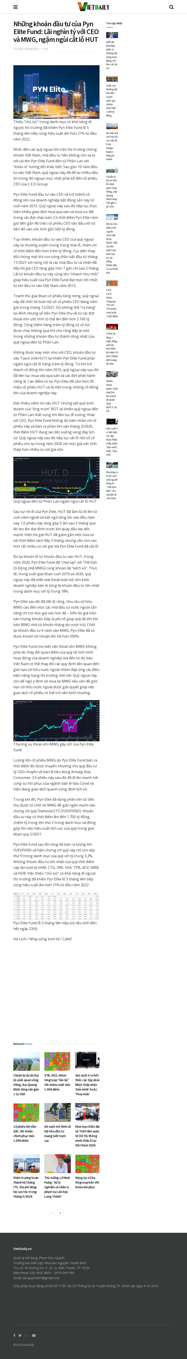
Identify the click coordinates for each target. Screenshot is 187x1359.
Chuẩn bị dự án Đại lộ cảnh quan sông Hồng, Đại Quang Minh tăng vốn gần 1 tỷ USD (26, 1084)
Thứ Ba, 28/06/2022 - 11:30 (30, 49)
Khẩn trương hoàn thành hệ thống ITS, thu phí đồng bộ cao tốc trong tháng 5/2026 (26, 1187)
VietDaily (28, 1345)
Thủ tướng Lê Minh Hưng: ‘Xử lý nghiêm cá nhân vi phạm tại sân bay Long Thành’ (57, 1187)
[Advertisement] (56, 989)
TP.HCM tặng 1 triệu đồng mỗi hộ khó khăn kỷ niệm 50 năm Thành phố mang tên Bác (112, 348)
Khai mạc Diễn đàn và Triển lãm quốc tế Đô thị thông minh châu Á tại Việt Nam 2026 (88, 1135)
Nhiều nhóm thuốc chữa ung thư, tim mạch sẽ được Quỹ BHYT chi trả (112, 396)
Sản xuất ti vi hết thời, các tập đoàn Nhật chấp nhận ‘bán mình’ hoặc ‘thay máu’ (87, 1084)
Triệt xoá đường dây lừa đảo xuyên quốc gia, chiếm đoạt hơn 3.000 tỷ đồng (112, 100)
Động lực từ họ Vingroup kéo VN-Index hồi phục (87, 1182)
